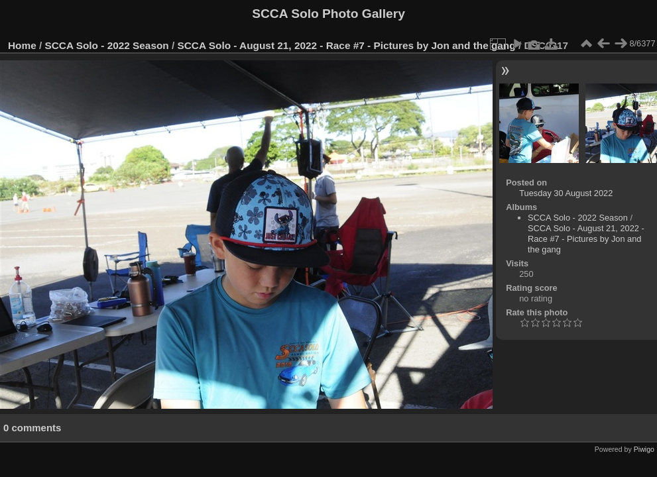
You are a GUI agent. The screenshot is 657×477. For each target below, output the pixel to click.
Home (22, 45)
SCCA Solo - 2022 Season (107, 45)
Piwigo (644, 449)
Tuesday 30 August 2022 (566, 193)
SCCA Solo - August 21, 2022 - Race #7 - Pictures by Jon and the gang (347, 45)
